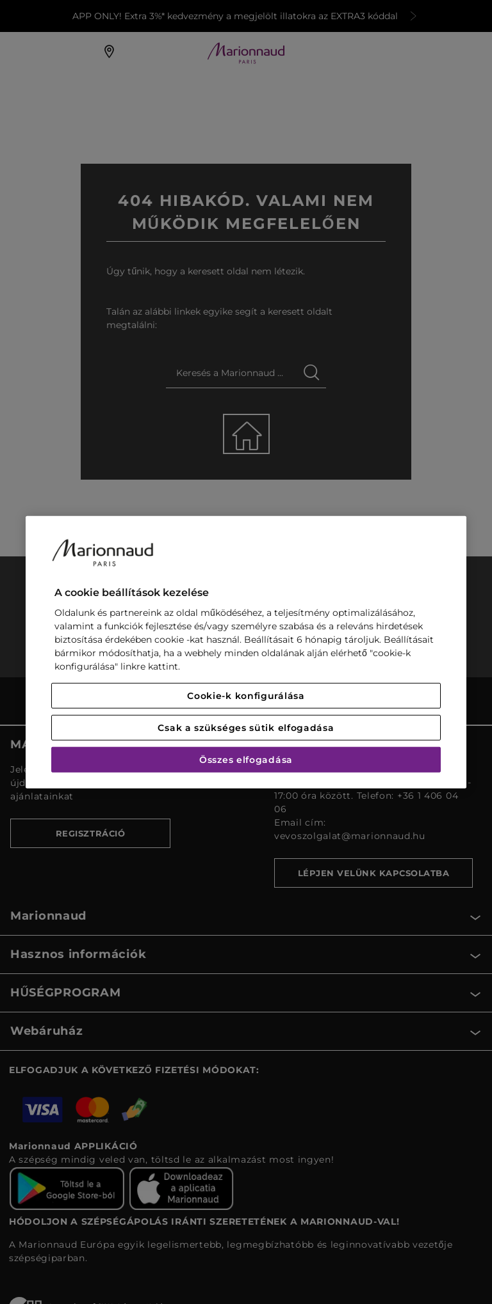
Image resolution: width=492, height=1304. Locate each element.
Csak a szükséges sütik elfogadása (246, 728)
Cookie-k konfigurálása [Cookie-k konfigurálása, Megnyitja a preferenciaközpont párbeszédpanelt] (245, 696)
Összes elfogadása (246, 760)
